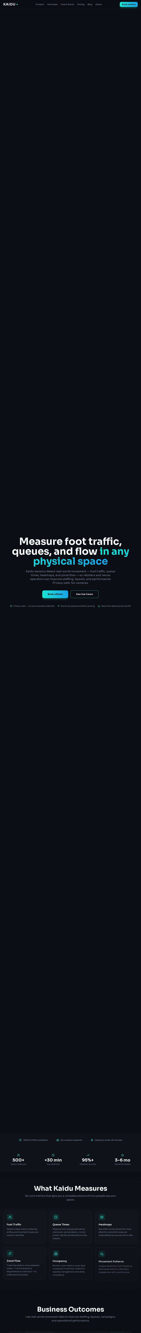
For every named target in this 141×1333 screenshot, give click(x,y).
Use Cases (52, 4)
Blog (90, 4)
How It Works (67, 4)
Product (40, 4)
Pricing (80, 4)
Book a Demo (129, 4)
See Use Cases (84, 594)
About (98, 4)
